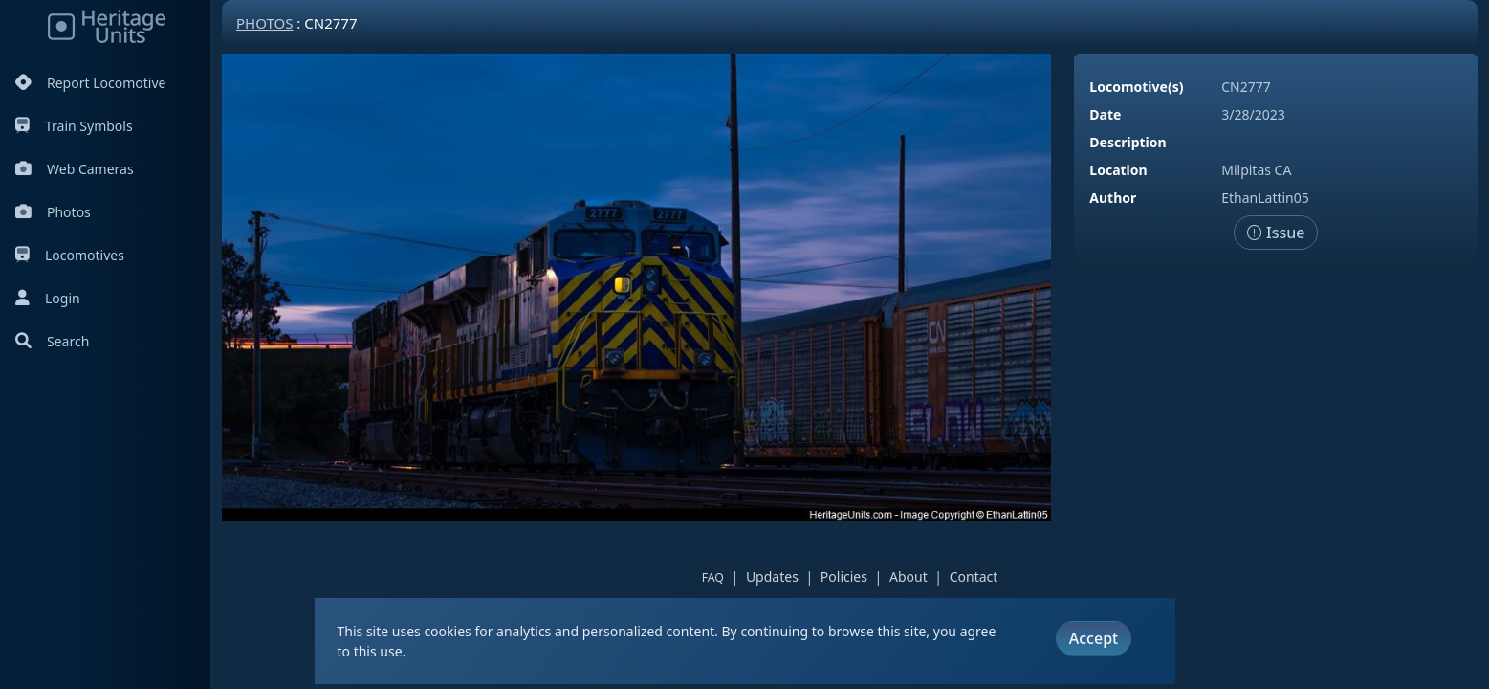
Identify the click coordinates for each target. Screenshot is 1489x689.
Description (1127, 142)
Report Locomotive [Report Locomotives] (90, 83)
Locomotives (69, 255)
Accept (1093, 638)
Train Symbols (74, 126)
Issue (1276, 232)
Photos (53, 212)
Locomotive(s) (1136, 87)
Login (47, 298)
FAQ (713, 577)
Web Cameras (74, 169)
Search (52, 341)
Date (1105, 114)
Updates (772, 576)
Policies (844, 576)
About (908, 576)
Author (1112, 198)
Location (1118, 170)
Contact (974, 576)
